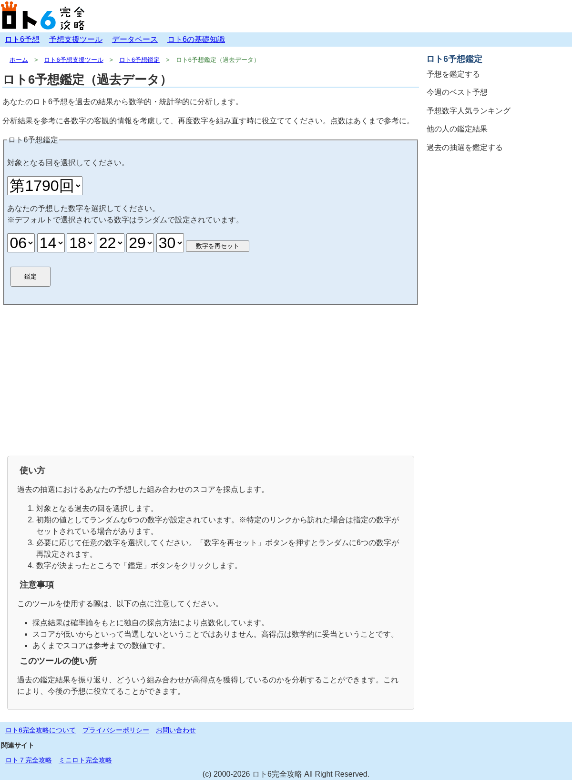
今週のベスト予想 (457, 92)
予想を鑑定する (453, 74)
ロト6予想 (22, 39)
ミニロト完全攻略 (85, 760)
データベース (135, 39)
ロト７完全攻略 (28, 760)
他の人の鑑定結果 (457, 129)
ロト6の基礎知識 (196, 39)
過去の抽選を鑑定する (465, 147)
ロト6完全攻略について (40, 730)
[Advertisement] (210, 379)
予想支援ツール (75, 39)
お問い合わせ (176, 730)
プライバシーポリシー (115, 730)
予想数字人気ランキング (469, 111)
